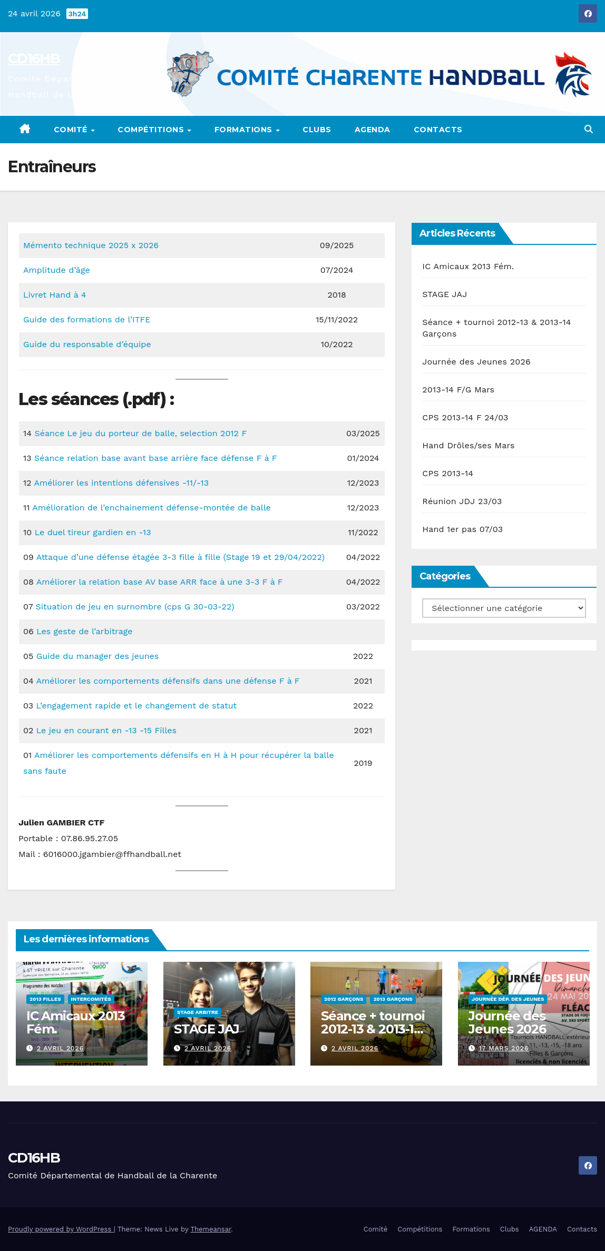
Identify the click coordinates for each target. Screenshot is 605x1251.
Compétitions (152, 129)
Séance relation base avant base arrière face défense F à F (155, 458)
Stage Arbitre (197, 1012)
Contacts (438, 129)
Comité (72, 129)
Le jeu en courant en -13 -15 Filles (106, 730)
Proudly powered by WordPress (61, 1229)
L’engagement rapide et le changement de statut (136, 706)
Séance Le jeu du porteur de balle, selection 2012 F (140, 433)
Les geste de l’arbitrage (84, 631)
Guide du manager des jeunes (97, 656)
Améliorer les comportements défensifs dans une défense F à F (168, 681)
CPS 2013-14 (447, 473)
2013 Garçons (392, 999)
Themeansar (210, 1229)
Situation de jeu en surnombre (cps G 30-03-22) (135, 607)
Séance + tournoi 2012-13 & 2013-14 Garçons (373, 1029)
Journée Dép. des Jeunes (508, 999)
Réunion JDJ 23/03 (462, 501)
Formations (244, 129)
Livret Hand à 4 (54, 295)
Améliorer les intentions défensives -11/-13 (121, 483)
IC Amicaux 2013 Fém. (468, 266)
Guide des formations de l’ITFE (86, 319)
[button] (588, 129)
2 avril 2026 (60, 1048)
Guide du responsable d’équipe (87, 344)
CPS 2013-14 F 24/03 (465, 417)
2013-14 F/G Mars (458, 390)
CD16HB (34, 58)
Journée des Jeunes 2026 (476, 362)
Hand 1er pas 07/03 (462, 529)
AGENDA (373, 129)
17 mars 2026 (503, 1048)
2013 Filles (45, 999)
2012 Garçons (343, 999)
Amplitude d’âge (56, 270)
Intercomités (91, 999)
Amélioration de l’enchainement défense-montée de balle (151, 508)
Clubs (316, 129)
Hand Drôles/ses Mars (468, 445)
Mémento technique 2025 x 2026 (91, 245)
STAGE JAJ (444, 294)
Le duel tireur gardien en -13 (93, 532)
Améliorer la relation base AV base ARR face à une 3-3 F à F (159, 582)
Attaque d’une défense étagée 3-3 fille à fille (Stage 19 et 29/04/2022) (180, 557)
